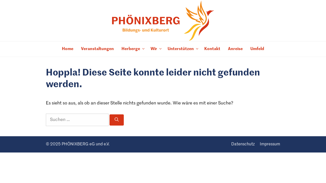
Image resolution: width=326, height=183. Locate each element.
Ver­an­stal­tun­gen (97, 49)
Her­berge (134, 49)
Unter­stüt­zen (184, 49)
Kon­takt (212, 49)
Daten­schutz (243, 144)
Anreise (235, 49)
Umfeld (257, 49)
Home (67, 49)
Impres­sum (270, 144)
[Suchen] (117, 120)
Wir (157, 49)
